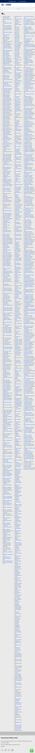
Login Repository (23, 1)
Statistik (2, 746)
